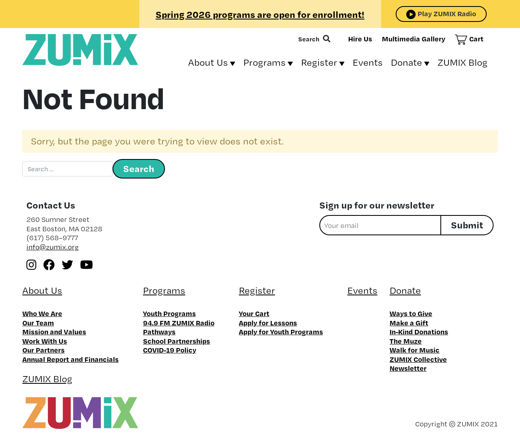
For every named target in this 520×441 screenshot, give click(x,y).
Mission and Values (54, 331)
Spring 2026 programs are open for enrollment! (260, 14)
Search (308, 39)
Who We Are (42, 313)
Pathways (159, 331)
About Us (208, 62)
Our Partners (43, 349)
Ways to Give (411, 313)
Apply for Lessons (268, 322)
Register (319, 62)
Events (368, 62)
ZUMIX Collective (418, 359)
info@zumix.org (52, 247)
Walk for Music (415, 349)
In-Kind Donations (419, 331)
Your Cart (254, 313)
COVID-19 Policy (169, 349)
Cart (476, 38)
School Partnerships (176, 340)
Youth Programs (169, 313)
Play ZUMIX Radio (447, 13)
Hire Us (360, 38)
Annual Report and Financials (70, 359)
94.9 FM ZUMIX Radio (178, 322)
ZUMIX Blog (463, 62)
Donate (406, 62)
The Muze (406, 340)
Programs (264, 62)
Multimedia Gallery (413, 38)
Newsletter (408, 368)
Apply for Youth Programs (281, 331)
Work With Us (44, 340)
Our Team (38, 322)
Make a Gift (409, 322)
